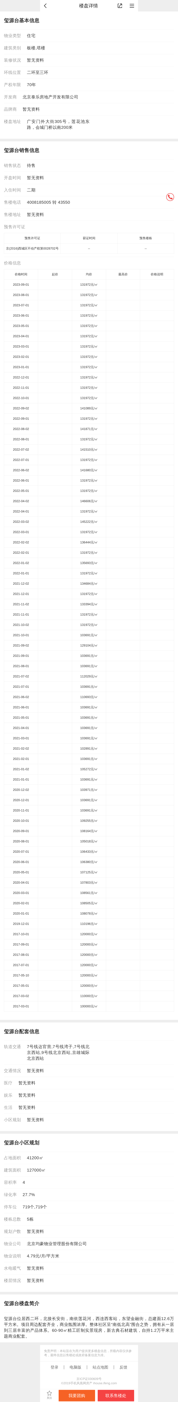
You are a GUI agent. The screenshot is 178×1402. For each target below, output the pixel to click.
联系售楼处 (115, 1395)
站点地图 (100, 1367)
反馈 (123, 1367)
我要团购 (76, 1395)
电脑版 (75, 1367)
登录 (54, 1367)
